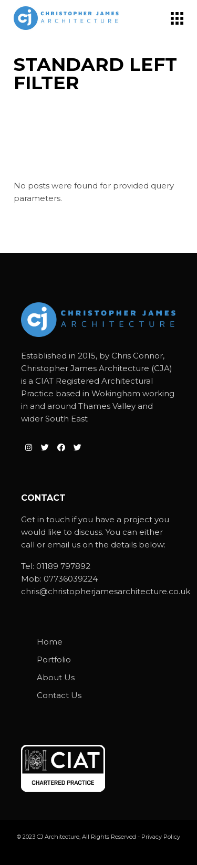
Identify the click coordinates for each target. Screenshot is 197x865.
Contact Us (59, 695)
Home (50, 642)
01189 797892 (63, 566)
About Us (56, 677)
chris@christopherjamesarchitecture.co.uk (105, 591)
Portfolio (54, 659)
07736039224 (71, 579)
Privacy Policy (160, 836)
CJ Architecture (58, 836)
